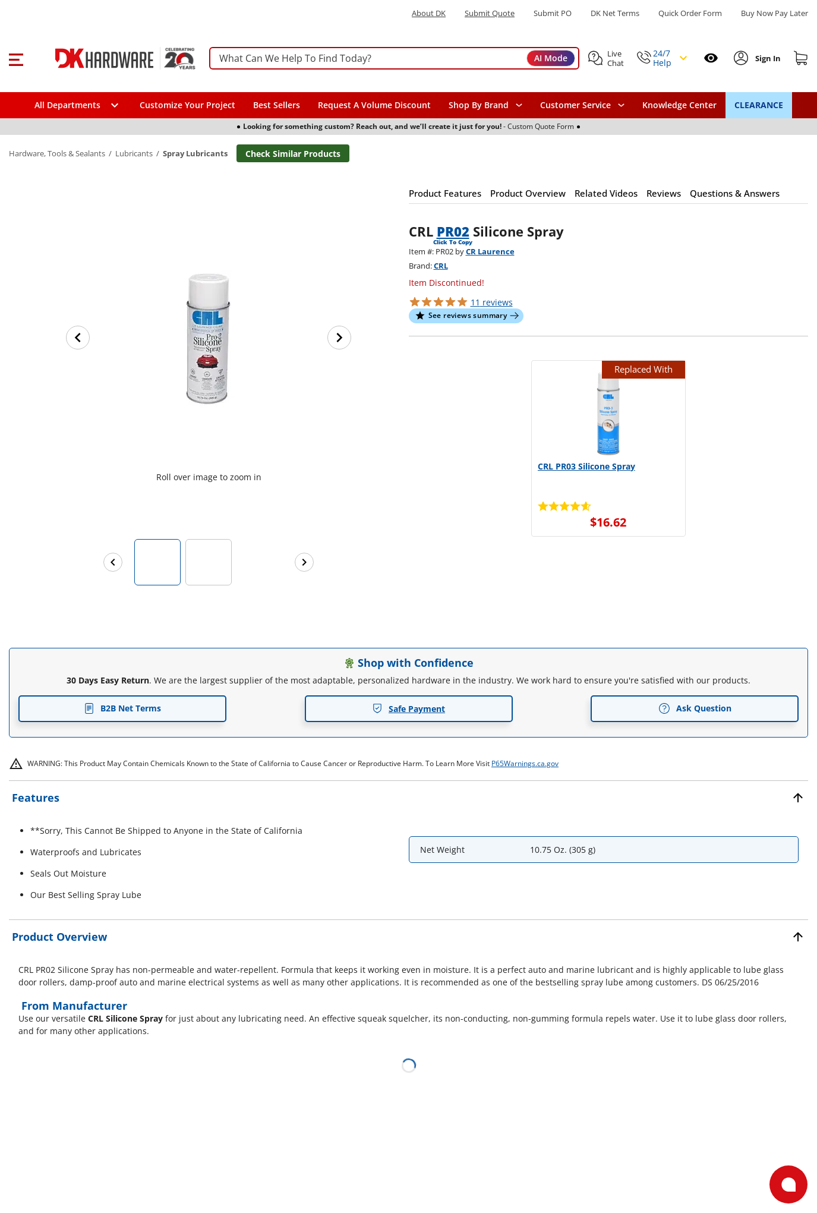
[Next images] (304, 562)
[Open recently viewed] (711, 58)
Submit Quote (490, 13)
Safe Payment (408, 708)
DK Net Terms (615, 13)
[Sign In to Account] (767, 58)
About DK (429, 13)
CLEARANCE (758, 105)
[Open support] (788, 1184)
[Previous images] (112, 562)
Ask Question (694, 708)
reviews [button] (492, 302)
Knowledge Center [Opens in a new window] (679, 105)
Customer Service (575, 105)
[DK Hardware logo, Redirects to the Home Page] (112, 58)
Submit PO (553, 13)
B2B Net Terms (122, 708)
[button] (16, 58)
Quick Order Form (690, 13)
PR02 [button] (453, 231)
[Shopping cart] (801, 58)
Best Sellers (276, 105)
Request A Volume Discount (374, 105)
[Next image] (339, 337)
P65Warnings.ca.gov (525, 763)
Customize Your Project (187, 105)
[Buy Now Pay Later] (774, 13)
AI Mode (550, 58)
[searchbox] (394, 58)
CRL (441, 265)
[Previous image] (78, 337)
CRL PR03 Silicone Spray (586, 466)
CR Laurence (490, 251)
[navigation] (582, 105)
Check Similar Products (292, 153)
